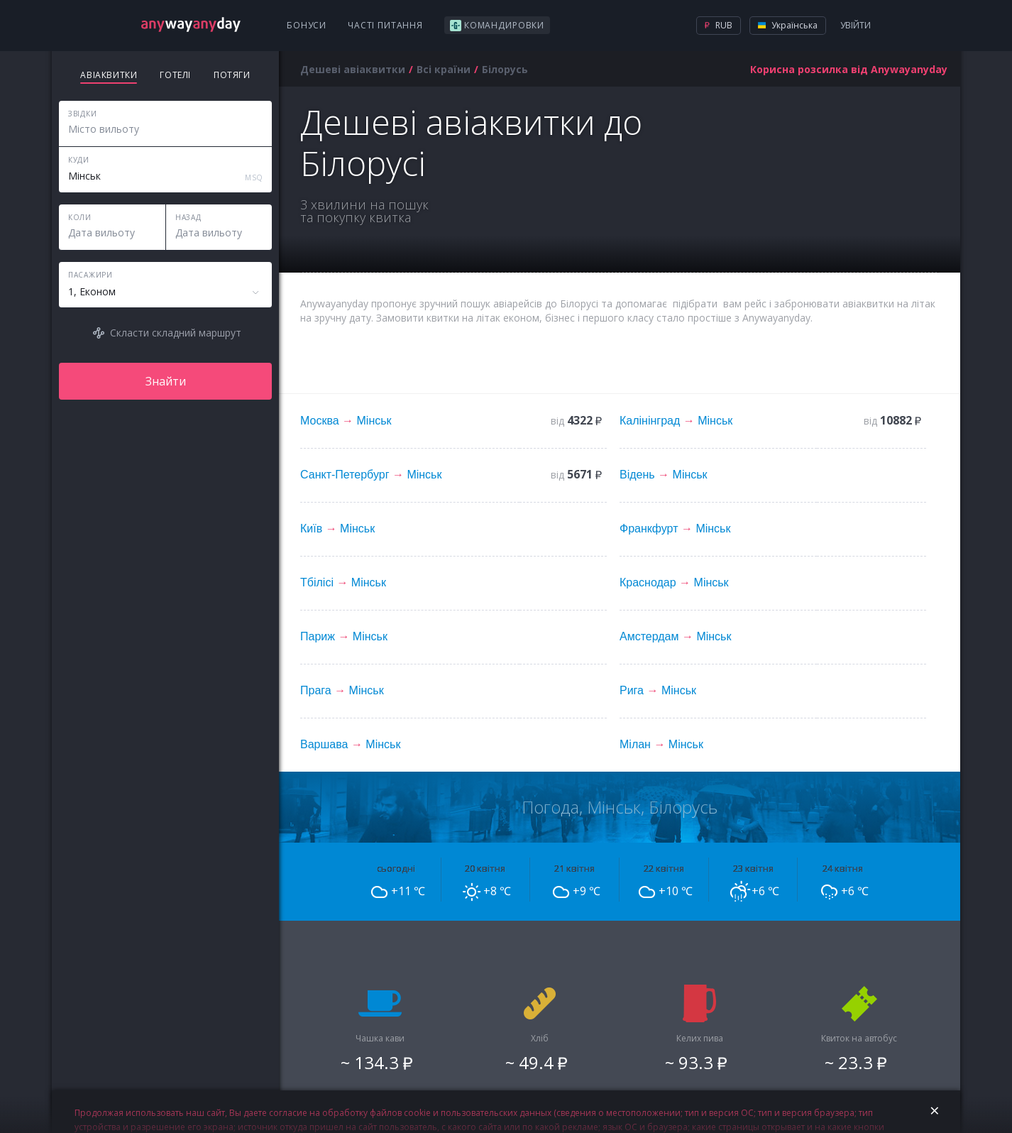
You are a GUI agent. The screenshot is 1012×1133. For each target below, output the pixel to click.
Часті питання (385, 25)
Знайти (165, 381)
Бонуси (306, 25)
